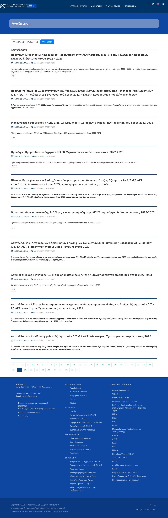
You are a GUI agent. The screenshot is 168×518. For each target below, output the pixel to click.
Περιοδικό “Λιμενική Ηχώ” (123, 454)
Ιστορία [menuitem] (73, 399)
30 (37, 370)
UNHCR (115, 435)
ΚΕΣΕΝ (14, 166)
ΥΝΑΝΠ (115, 394)
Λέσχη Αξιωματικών (120, 458)
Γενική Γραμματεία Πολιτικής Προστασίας (129, 476)
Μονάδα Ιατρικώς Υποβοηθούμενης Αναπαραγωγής (126, 430)
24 (144, 365)
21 (126, 365)
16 (97, 365)
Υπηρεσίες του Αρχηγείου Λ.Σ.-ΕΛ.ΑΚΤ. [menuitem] (86, 462)
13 (80, 365)
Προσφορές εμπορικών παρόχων (125, 480)
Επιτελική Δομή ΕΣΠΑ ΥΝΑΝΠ (124, 401)
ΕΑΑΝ (114, 443)
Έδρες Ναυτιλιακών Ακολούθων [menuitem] (83, 476)
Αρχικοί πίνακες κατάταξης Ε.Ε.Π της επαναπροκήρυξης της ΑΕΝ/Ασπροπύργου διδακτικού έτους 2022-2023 (81, 274)
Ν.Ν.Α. (114, 461)
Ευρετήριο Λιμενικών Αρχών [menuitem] (82, 480)
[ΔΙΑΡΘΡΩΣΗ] (98, 6)
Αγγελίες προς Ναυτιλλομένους (125, 465)
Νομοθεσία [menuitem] (74, 453)
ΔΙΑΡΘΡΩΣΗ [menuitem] (70, 408)
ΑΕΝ (13, 76)
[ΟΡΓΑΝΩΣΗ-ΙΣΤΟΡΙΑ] (79, 6)
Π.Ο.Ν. (114, 418)
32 (49, 370)
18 (109, 365)
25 (150, 365)
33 (55, 370)
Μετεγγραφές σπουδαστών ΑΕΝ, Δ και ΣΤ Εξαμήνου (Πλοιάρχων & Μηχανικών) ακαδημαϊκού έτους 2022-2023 (82, 122)
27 (19, 370)
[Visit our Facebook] (150, 505)
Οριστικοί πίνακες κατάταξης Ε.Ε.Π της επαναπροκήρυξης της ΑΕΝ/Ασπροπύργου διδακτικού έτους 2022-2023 (83, 212)
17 (103, 365)
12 (74, 365)
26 (14, 370)
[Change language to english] (158, 4)
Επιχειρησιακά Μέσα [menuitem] (78, 395)
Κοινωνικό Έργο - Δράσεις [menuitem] (80, 449)
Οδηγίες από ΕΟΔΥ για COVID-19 (125, 473)
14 (85, 365)
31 (43, 370)
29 (31, 370)
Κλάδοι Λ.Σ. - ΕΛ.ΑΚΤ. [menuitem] (78, 419)
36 (72, 370)
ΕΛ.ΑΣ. (115, 425)
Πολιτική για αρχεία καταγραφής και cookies (36, 409)
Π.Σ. (114, 422)
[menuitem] (132, 6)
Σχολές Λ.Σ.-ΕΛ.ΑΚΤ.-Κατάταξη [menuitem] (82, 430)
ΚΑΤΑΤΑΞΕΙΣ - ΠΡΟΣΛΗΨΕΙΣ (44, 63)
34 (60, 370)
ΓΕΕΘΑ (115, 450)
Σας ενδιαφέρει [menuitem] (76, 442)
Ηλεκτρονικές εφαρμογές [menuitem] (80, 438)
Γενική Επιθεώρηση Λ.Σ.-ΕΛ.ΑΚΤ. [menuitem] (83, 415)
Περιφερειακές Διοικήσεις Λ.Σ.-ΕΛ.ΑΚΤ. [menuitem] (86, 422)
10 (62, 365)
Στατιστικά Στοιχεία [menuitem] (78, 446)
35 (66, 370)
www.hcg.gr (130, 105)
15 (91, 365)
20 (121, 365)
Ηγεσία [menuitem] (73, 411)
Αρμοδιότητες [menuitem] (76, 388)
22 (132, 365)
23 (138, 365)
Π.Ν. (114, 447)
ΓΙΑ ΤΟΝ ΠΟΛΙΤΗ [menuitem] (72, 435)
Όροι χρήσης (23, 416)
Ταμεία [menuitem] (73, 403)
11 (68, 365)
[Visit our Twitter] (155, 505)
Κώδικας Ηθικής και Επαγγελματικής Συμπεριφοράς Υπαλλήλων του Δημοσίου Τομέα (129, 408)
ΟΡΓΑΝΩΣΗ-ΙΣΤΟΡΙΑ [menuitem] (73, 384)
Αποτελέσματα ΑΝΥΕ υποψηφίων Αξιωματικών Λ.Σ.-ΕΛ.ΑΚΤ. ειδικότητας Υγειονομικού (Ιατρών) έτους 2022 (81, 336)
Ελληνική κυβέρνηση (120, 390)
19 (115, 365)
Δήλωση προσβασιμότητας (29, 412)
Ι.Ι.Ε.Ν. (114, 414)
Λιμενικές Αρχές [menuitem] (77, 469)
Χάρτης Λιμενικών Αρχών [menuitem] (80, 484)
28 (25, 370)
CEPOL (115, 439)
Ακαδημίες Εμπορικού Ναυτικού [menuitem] (83, 473)
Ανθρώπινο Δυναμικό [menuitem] (78, 392)
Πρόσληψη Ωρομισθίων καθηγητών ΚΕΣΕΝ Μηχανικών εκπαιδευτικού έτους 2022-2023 (67, 152)
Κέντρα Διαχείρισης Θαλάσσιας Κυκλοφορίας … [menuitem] (83, 488)
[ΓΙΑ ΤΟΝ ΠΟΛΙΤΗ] (114, 6)
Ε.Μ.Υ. (114, 469)
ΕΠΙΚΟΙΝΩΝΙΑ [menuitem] (70, 458)
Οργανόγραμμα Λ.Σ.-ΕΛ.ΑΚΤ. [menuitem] (81, 426)
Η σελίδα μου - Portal (120, 398)
